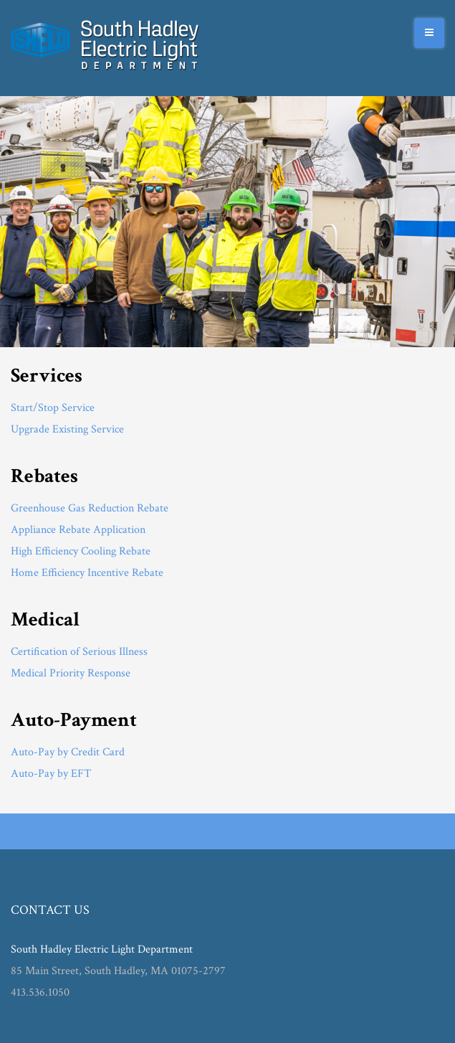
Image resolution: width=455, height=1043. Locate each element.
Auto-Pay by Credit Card (68, 752)
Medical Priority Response (70, 673)
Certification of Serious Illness (79, 651)
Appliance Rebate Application (78, 529)
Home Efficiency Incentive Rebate (87, 572)
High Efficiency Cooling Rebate (80, 551)
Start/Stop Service (53, 407)
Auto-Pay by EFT (51, 773)
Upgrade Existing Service (67, 429)
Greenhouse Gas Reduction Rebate (89, 508)
